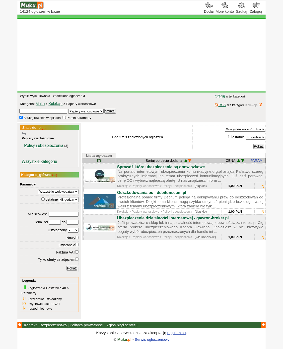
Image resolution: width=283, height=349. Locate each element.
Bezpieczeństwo (53, 325)
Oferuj (220, 96)
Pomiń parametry (77, 118)
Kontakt (30, 325)
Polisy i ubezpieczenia (43, 145)
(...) (54, 175)
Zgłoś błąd (122, 325)
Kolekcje (55, 103)
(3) (44, 128)
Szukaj (241, 9)
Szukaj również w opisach (40, 118)
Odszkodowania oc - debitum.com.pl (151, 192)
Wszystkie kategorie (39, 161)
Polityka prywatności (87, 325)
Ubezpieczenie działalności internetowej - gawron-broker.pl (173, 218)
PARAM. (257, 161)
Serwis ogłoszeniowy (152, 339)
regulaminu (176, 333)
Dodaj (208, 9)
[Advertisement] (141, 55)
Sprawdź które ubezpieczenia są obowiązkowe (161, 167)
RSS (222, 105)
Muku (40, 103)
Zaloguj (256, 9)
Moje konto (225, 9)
